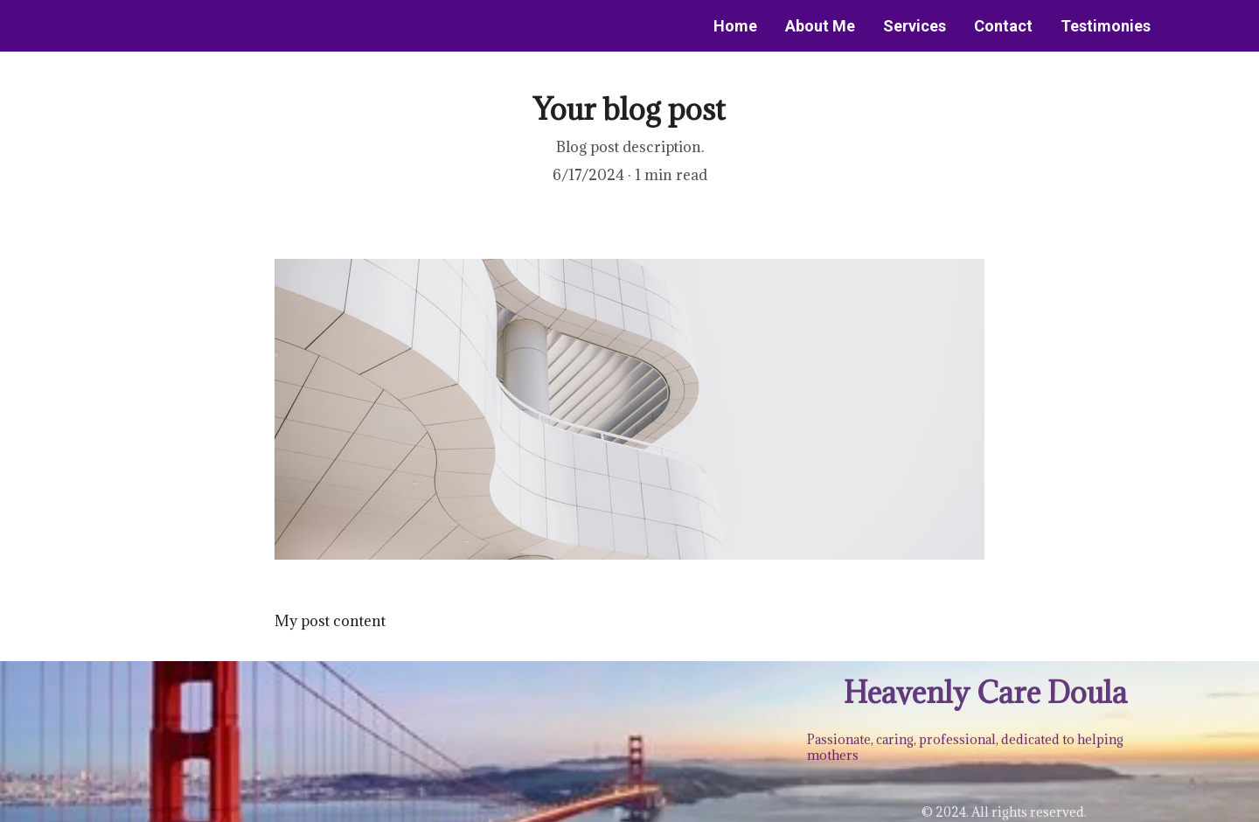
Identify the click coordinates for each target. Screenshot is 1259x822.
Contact (1003, 26)
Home (735, 26)
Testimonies (1106, 26)
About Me (820, 26)
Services (914, 26)
